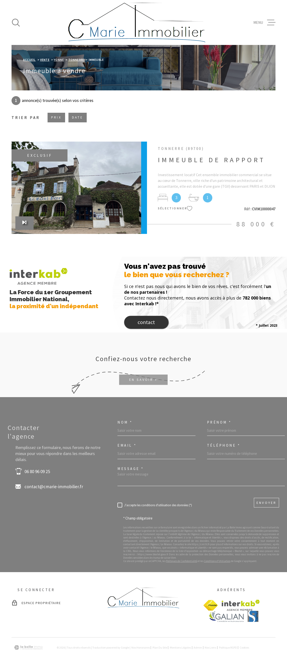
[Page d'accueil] (136, 22)
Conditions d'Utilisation (217, 561)
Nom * (125, 422)
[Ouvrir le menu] (264, 22)
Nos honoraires (140, 647)
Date (77, 117)
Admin (198, 647)
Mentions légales (180, 647)
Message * (130, 468)
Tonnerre (76, 60)
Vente (44, 60)
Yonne (59, 60)
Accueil (29, 60)
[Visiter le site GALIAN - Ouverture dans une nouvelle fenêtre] (226, 616)
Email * (127, 445)
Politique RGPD (228, 647)
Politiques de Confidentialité (181, 561)
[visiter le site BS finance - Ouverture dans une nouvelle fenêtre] (253, 616)
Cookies (244, 647)
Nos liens (210, 647)
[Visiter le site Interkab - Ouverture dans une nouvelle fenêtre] (241, 605)
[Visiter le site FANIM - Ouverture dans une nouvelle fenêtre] (210, 605)
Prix (56, 117)
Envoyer (266, 502)
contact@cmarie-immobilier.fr (53, 486)
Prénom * (219, 422)
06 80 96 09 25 (37, 471)
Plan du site (160, 647)
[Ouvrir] (16, 22)
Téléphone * (223, 445)
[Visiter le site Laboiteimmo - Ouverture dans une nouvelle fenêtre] (28, 647)
